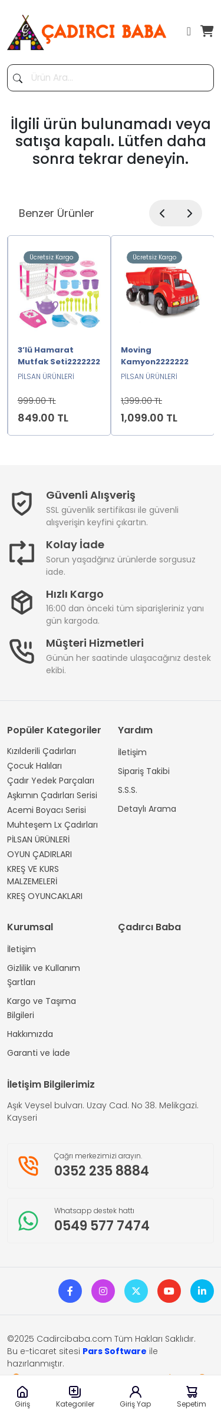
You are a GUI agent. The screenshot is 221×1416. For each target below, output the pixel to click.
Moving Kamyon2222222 (155, 355)
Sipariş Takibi (144, 771)
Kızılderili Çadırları (41, 751)
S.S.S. (127, 790)
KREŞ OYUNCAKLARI (45, 896)
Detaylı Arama (147, 809)
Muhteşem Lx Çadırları (52, 825)
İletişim (132, 752)
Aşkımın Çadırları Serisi (52, 795)
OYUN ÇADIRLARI (39, 854)
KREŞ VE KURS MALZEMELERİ (33, 875)
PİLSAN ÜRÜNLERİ (38, 839)
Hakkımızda (30, 1034)
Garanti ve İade (38, 1053)
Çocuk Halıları (34, 766)
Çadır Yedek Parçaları (50, 780)
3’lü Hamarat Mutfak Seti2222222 (59, 355)
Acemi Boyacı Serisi (46, 810)
